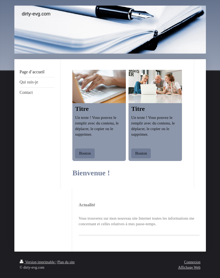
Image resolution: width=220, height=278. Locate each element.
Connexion (192, 262)
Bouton (85, 153)
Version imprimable (38, 262)
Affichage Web (189, 267)
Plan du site (65, 262)
